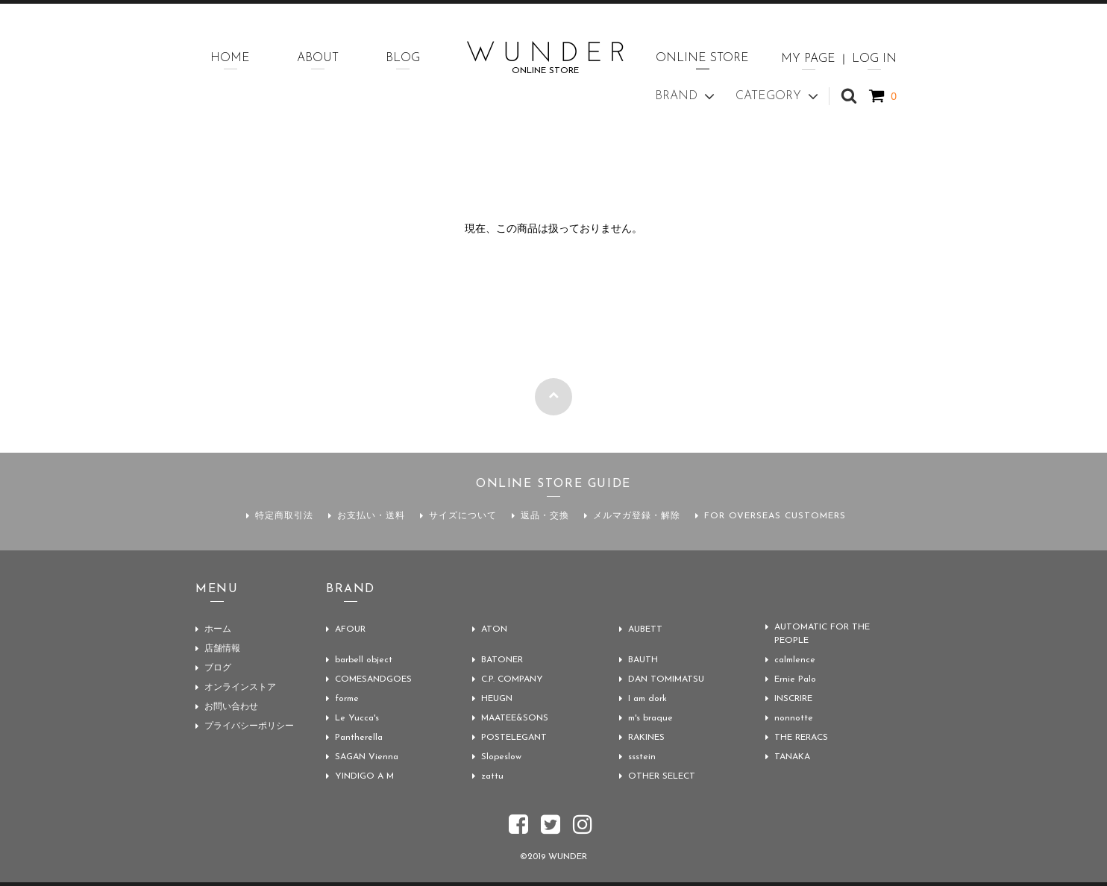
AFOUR (350, 629)
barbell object (363, 660)
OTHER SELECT (661, 776)
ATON (494, 629)
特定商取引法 (284, 516)
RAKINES (646, 737)
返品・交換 (545, 516)
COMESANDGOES (373, 679)
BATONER (502, 660)
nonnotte (793, 718)
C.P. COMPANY (512, 679)
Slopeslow (501, 757)
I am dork (647, 698)
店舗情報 (222, 648)
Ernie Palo (795, 679)
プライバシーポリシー (249, 726)
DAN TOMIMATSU (666, 679)
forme (347, 698)
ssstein (642, 757)
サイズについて (463, 516)
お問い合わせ (231, 707)
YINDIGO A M (364, 776)
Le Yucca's (357, 718)
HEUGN (496, 698)
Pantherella (359, 737)
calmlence (794, 660)
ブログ (217, 668)
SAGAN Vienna (366, 757)
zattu (492, 776)
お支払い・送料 (371, 516)
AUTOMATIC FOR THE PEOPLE (822, 634)
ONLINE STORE (702, 58)
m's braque (650, 718)
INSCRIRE (793, 698)
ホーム (217, 629)
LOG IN (874, 59)
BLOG (403, 58)
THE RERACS (801, 737)
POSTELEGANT (514, 737)
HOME (230, 58)
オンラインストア (240, 687)
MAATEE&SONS (514, 718)
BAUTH (643, 660)
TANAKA (792, 757)
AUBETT (645, 629)
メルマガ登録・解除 (636, 516)
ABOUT (318, 58)
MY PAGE (808, 59)
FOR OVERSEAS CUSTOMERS (775, 516)
